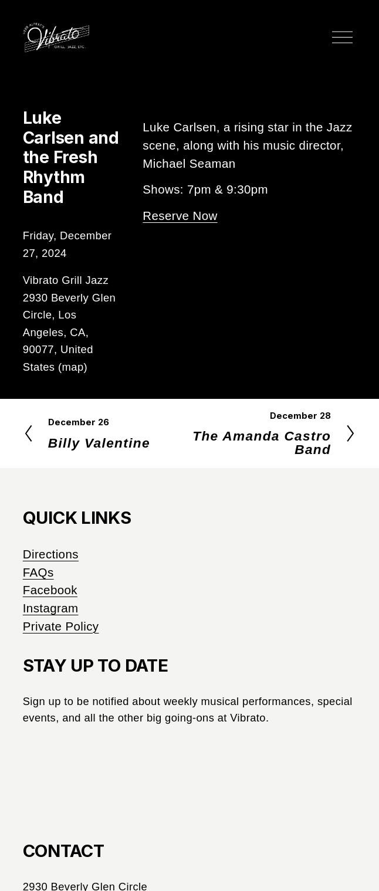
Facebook (50, 590)
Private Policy (61, 626)
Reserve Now (180, 215)
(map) (72, 367)
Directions (51, 554)
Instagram (51, 608)
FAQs (38, 572)
